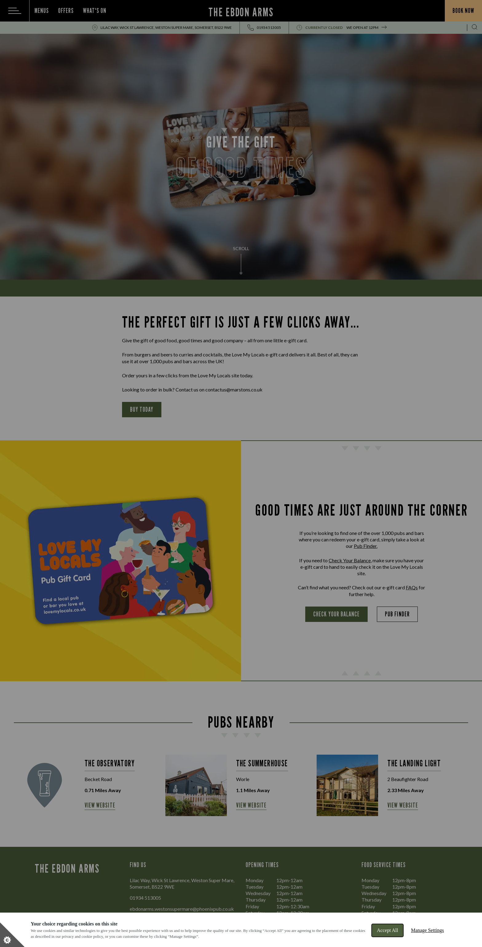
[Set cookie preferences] (12, 934)
